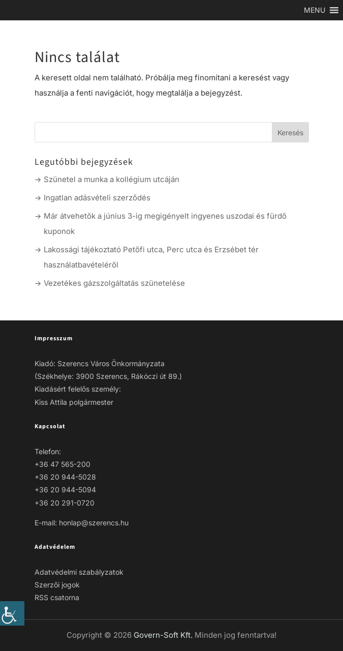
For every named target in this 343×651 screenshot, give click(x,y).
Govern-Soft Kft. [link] (164, 635)
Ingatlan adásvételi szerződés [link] (97, 197)
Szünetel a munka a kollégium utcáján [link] (111, 179)
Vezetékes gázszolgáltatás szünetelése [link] (114, 283)
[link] (12, 613)
